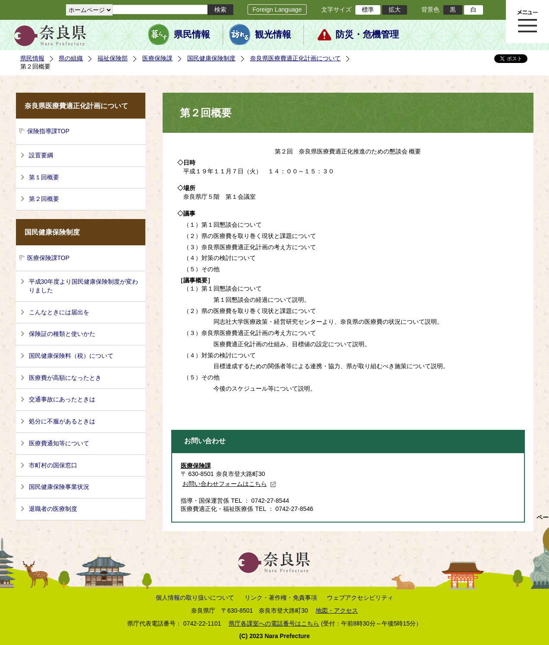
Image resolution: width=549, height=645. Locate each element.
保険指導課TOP (48, 131)
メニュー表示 (527, 21)
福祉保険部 (112, 58)
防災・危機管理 (367, 34)
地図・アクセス (337, 610)
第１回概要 (44, 177)
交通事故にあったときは (62, 399)
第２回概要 (44, 198)
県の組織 (71, 58)
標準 (368, 9)
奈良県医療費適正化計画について (295, 58)
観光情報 (273, 34)
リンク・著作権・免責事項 (281, 597)
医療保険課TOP (48, 257)
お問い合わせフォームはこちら (229, 483)
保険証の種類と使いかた (62, 333)
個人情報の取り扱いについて (195, 597)
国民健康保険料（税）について (71, 355)
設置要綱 (41, 155)
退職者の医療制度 (53, 508)
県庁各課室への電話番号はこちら (274, 623)
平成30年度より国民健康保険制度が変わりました (83, 286)
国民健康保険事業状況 (59, 486)
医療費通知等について (59, 443)
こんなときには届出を (59, 312)
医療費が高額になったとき (65, 377)
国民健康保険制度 (211, 58)
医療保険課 (157, 58)
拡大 (395, 9)
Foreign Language (276, 9)
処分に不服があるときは (62, 421)
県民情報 (192, 34)
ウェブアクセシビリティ (360, 597)
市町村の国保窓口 (53, 465)
